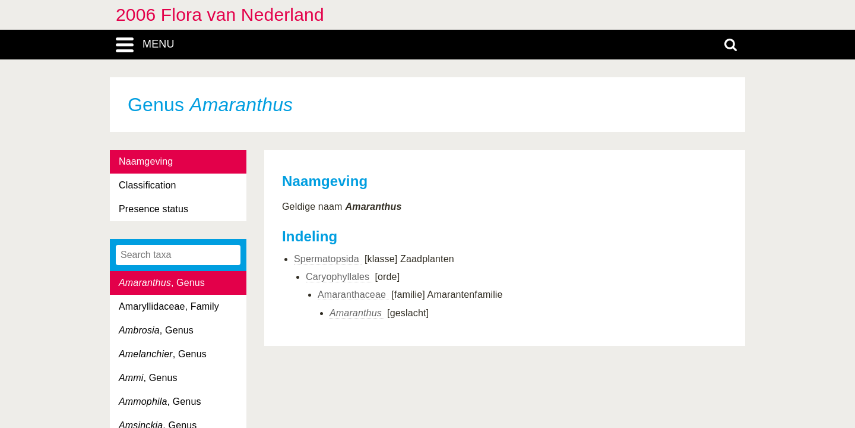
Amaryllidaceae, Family (169, 306)
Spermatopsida (328, 259)
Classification (147, 185)
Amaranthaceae (353, 294)
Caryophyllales (339, 277)
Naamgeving (146, 161)
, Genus (162, 283)
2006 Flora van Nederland (220, 14)
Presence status (153, 209)
